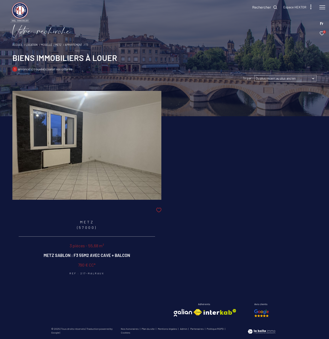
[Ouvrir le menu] (322, 7)
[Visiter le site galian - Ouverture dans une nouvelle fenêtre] (183, 312)
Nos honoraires (130, 328)
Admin (184, 328)
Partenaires (197, 328)
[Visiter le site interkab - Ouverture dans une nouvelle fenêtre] (220, 312)
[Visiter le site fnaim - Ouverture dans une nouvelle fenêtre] (197, 312)
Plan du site (148, 328)
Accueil (17, 44)
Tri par (247, 78)
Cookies (125, 332)
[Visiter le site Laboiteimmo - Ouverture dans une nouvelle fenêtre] (261, 331)
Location (32, 44)
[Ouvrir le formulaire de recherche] (265, 7)
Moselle (46, 44)
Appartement (73, 44)
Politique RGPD (215, 328)
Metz (58, 44)
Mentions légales (168, 328)
